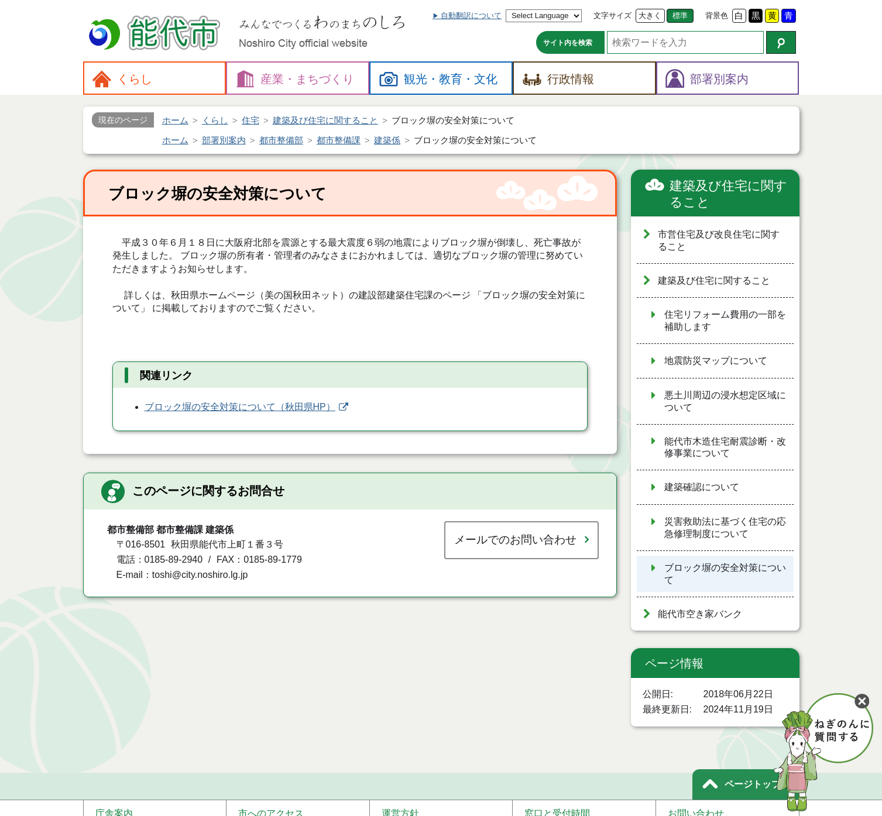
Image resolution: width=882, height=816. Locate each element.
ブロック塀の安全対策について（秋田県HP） (240, 407)
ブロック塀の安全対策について (725, 574)
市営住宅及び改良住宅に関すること (719, 240)
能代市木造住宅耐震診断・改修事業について (725, 447)
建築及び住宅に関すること (728, 193)
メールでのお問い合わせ (515, 539)
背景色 (716, 15)
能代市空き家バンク (700, 614)
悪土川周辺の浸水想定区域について (725, 401)
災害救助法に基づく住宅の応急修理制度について (725, 528)
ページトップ (753, 784)
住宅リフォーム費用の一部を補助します (725, 320)
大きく (650, 15)
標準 (680, 15)
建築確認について (701, 487)
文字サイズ (612, 15)
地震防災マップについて (715, 361)
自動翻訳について (471, 15)
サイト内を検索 (567, 43)
